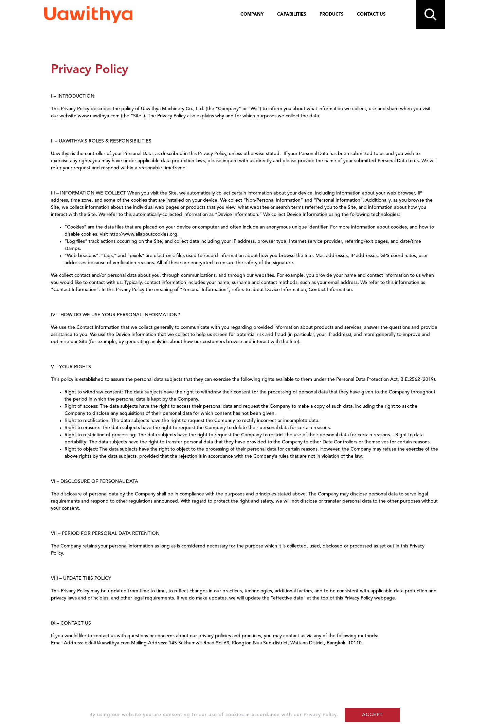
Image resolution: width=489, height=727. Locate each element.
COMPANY (252, 14)
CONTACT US (371, 14)
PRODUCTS (331, 14)
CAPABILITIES (291, 14)
